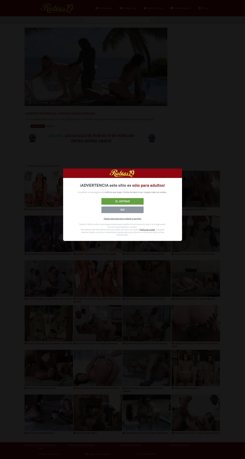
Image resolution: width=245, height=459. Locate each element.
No (122, 210)
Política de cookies (147, 230)
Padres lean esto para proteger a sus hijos (122, 218)
